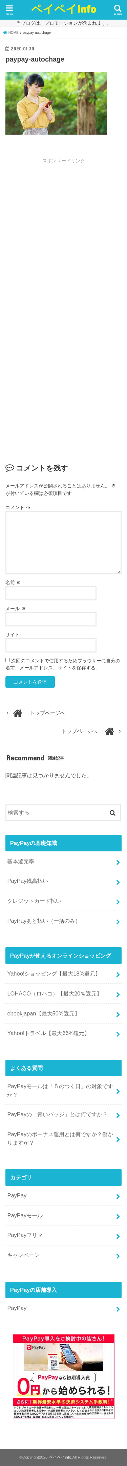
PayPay (16, 1195)
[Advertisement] (63, 236)
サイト (12, 634)
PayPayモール (25, 1215)
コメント (17, 507)
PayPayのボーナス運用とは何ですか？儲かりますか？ (60, 1138)
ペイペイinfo (63, 8)
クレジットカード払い (34, 901)
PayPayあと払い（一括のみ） (44, 921)
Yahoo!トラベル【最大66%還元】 (48, 1033)
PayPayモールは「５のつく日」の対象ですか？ (60, 1090)
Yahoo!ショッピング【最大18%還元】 (54, 973)
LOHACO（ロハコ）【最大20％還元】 (54, 993)
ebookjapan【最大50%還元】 (43, 1013)
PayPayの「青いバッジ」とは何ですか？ (57, 1114)
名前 (13, 582)
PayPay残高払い (27, 881)
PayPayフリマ (25, 1235)
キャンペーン (23, 1255)
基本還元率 (20, 861)
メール (15, 608)
